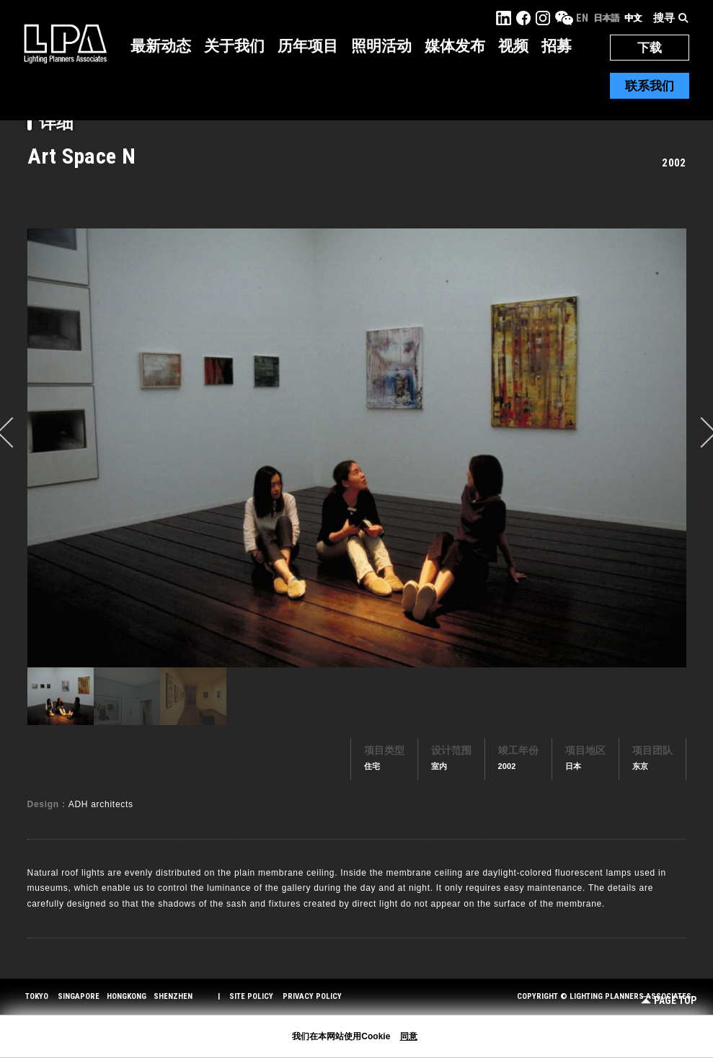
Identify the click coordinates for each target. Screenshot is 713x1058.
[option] (356, 447)
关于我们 (234, 46)
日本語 (606, 18)
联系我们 (649, 86)
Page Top (668, 1000)
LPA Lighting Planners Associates (65, 43)
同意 (408, 1036)
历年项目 (308, 46)
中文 (633, 18)
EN (582, 18)
